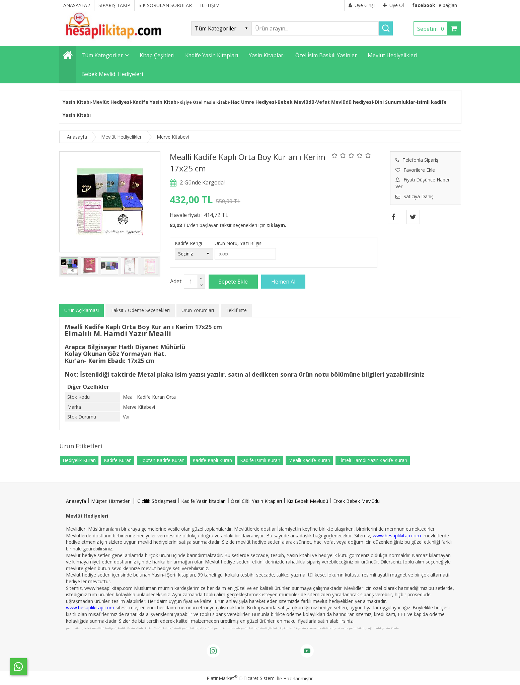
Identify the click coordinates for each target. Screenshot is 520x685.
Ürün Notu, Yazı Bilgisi (239, 243)
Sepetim (432, 28)
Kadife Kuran (118, 460)
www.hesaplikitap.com (397, 535)
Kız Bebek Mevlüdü (307, 501)
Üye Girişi (362, 5)
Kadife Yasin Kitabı (155, 102)
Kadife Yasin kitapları (203, 501)
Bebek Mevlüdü (296, 102)
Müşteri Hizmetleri (111, 501)
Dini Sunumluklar (395, 102)
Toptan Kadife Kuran (162, 460)
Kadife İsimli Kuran (260, 460)
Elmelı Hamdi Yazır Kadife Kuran (372, 460)
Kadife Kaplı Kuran (212, 460)
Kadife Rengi (188, 243)
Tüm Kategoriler (102, 55)
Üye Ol (393, 5)
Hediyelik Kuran (79, 460)
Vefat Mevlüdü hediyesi (344, 102)
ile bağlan (434, 5)
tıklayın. (276, 225)
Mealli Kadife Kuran (309, 460)
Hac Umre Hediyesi (253, 102)
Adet (175, 281)
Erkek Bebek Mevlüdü (356, 501)
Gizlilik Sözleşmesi (156, 501)
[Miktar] (191, 282)
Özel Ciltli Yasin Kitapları (256, 501)
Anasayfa (76, 501)
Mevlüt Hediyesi (111, 102)
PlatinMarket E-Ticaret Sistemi (241, 678)
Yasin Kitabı (77, 102)
